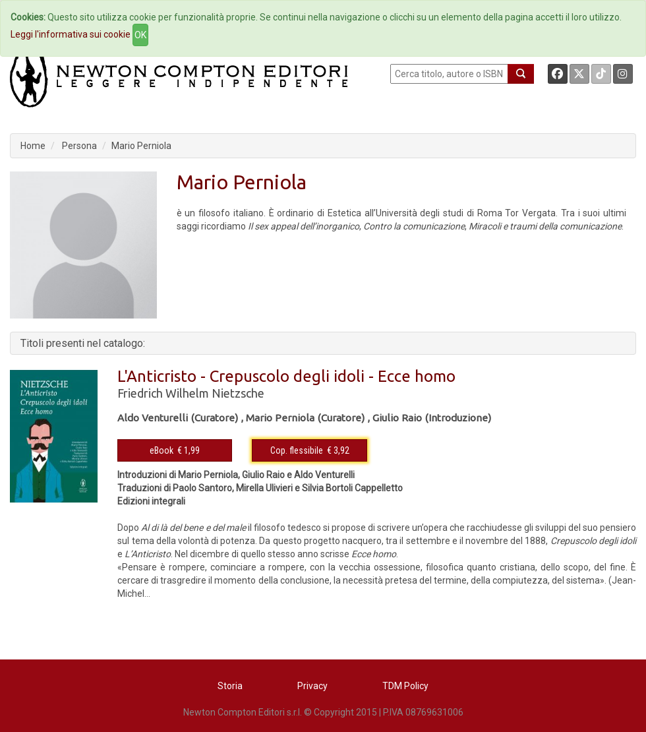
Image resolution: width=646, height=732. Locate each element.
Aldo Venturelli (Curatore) (177, 417)
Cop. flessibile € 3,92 (309, 450)
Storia (230, 686)
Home (32, 145)
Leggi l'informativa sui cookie (71, 34)
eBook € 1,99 (175, 450)
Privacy (312, 686)
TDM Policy (405, 686)
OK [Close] (140, 35)
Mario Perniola (141, 145)
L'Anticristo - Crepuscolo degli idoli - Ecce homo (286, 376)
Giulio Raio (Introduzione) (431, 417)
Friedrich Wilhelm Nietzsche (190, 393)
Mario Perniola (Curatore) (305, 417)
